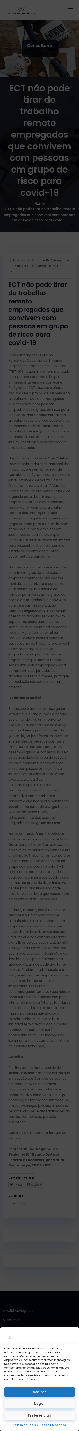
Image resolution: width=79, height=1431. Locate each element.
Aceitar (39, 1392)
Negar (39, 1403)
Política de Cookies (25, 1425)
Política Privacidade (53, 1425)
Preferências (39, 1415)
